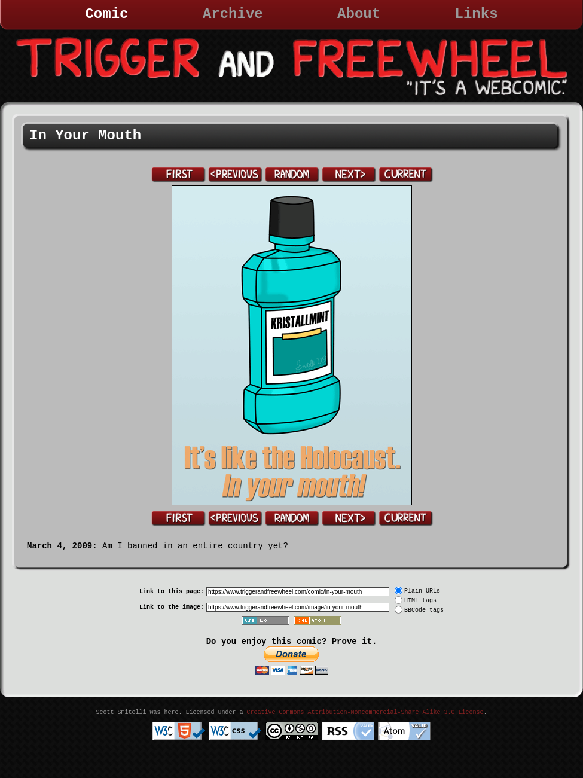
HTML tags (420, 600)
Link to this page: (171, 591)
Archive (233, 14)
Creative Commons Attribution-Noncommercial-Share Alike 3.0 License (364, 712)
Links (476, 14)
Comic (106, 14)
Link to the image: (171, 607)
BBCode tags (424, 610)
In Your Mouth (85, 135)
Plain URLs (422, 591)
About (358, 14)
